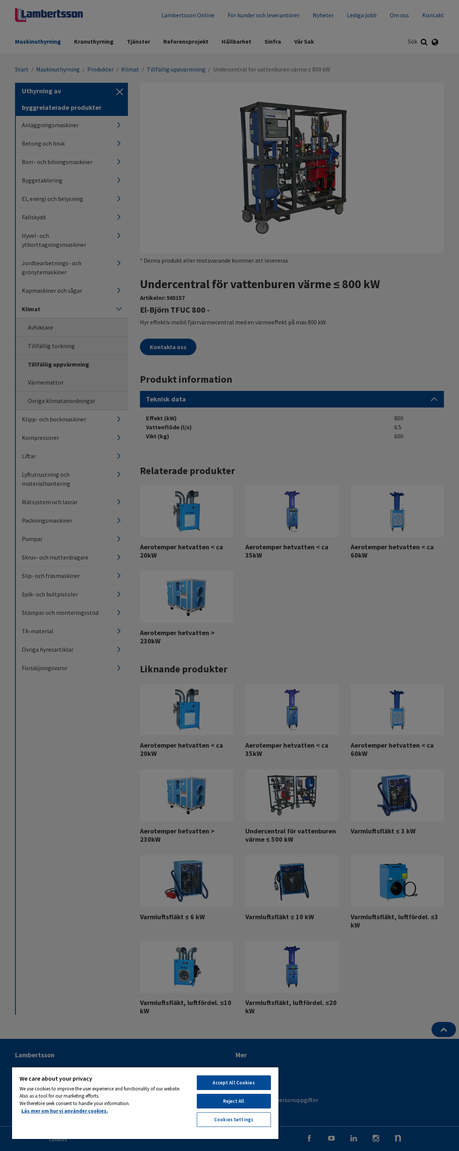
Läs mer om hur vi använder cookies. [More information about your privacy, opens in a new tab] (64, 1111)
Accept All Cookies (233, 1083)
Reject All (233, 1101)
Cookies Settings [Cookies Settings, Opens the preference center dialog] (233, 1119)
